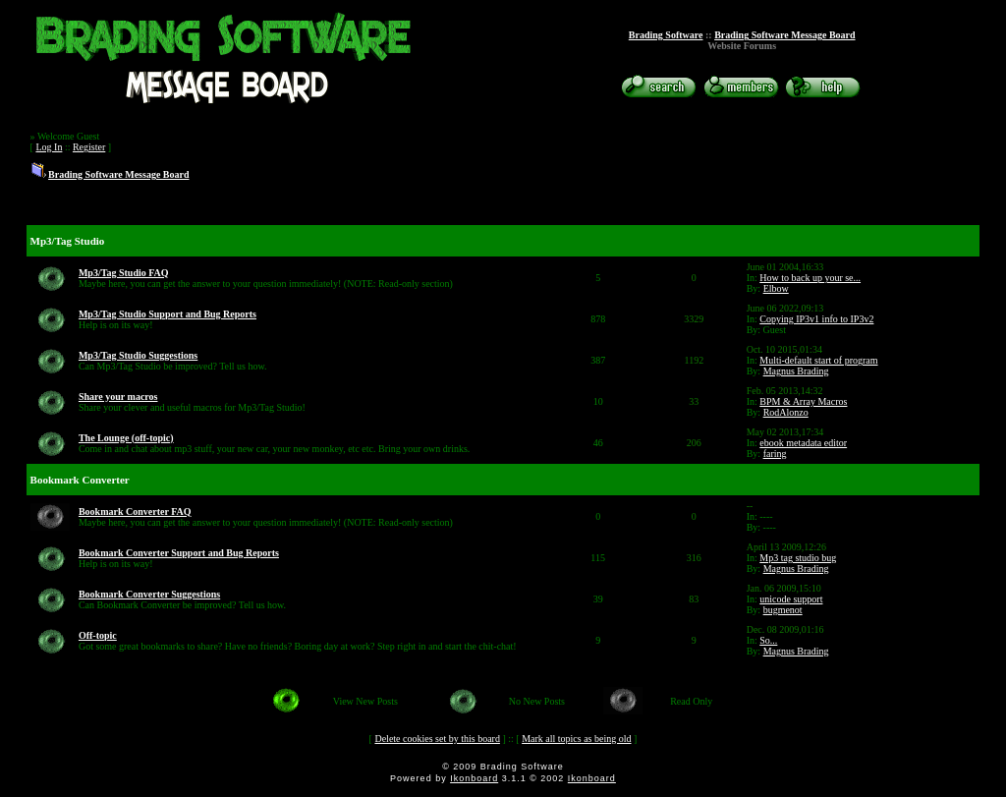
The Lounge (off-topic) (126, 437)
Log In (48, 147)
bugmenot (783, 609)
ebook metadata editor (803, 442)
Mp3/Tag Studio (67, 241)
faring (775, 453)
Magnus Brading (796, 371)
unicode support (790, 599)
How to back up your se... (810, 277)
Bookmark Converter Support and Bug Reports (179, 552)
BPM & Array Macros (803, 401)
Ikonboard (474, 778)
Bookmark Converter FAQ (135, 511)
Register (89, 147)
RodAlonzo (786, 412)
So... (768, 640)
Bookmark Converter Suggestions (149, 594)
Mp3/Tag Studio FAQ (124, 272)
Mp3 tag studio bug (797, 557)
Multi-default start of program (818, 360)
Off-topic (98, 635)
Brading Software (666, 34)
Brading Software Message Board (784, 34)
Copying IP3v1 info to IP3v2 (816, 318)
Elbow (776, 288)
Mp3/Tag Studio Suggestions (138, 355)
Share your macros (118, 396)
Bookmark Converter (80, 479)
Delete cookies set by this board (436, 738)
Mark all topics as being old (576, 738)
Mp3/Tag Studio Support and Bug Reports (167, 314)
